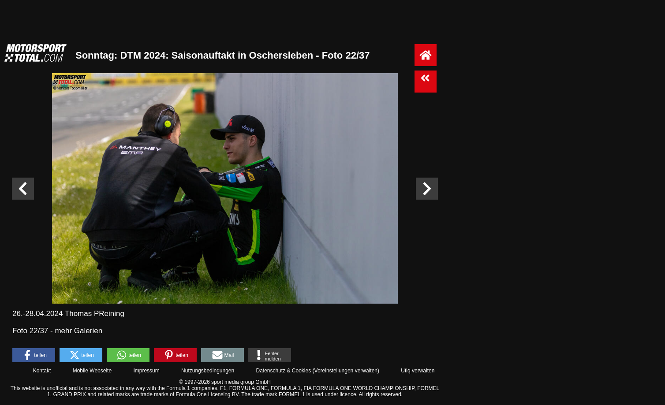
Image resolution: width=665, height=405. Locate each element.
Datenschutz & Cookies (283, 371)
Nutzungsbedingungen (207, 371)
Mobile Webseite (92, 371)
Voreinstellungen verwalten (345, 371)
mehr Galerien (78, 331)
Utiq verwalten (417, 371)
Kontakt (42, 371)
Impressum (146, 371)
